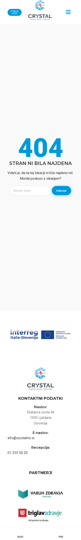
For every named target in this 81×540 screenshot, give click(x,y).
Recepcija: (40, 447)
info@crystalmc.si (21, 438)
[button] (68, 12)
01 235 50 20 (18, 453)
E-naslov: (40, 433)
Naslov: (40, 407)
